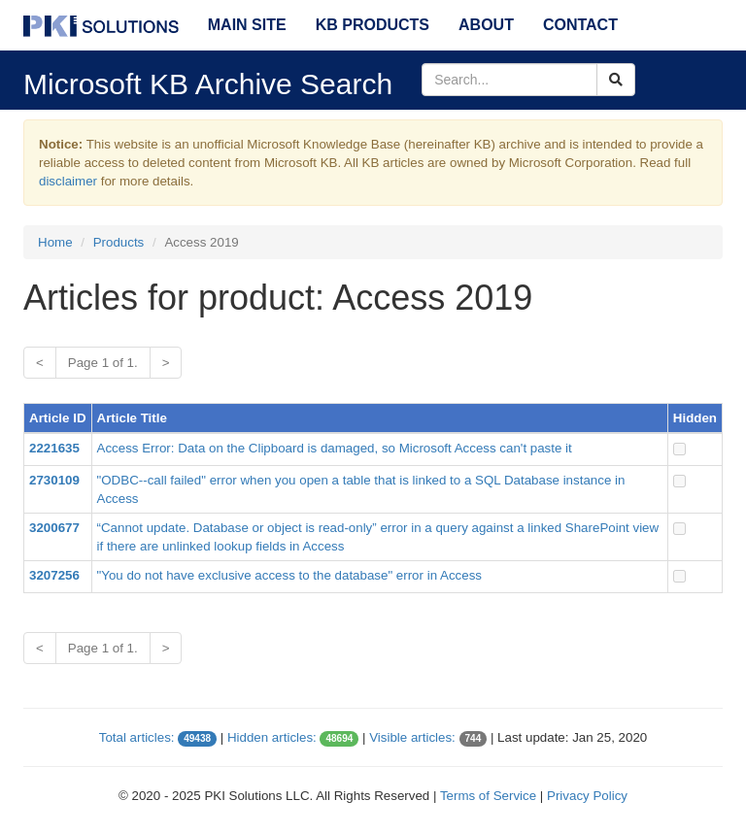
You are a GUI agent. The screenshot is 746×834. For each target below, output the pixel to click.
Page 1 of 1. (103, 362)
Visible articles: (412, 737)
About (486, 25)
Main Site (247, 25)
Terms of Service (488, 795)
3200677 (54, 527)
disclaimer (68, 181)
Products (119, 242)
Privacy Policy (587, 795)
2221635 (54, 448)
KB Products (372, 25)
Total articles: (137, 737)
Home (55, 242)
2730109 (54, 480)
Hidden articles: (272, 737)
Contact (580, 25)
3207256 (54, 575)
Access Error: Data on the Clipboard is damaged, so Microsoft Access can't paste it (334, 448)
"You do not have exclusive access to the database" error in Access (289, 575)
